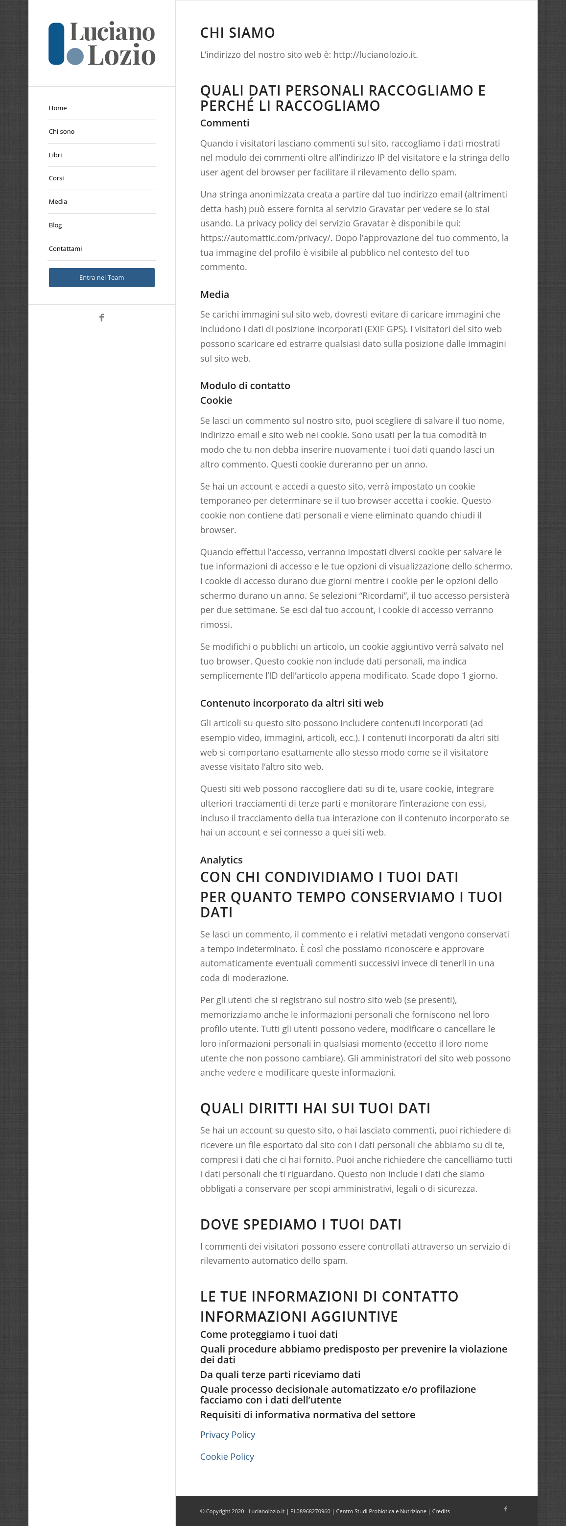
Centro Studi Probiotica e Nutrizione (381, 1511)
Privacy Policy (227, 1434)
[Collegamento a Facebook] (101, 317)
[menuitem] (101, 108)
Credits (441, 1511)
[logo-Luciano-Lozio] (102, 43)
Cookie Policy (227, 1456)
